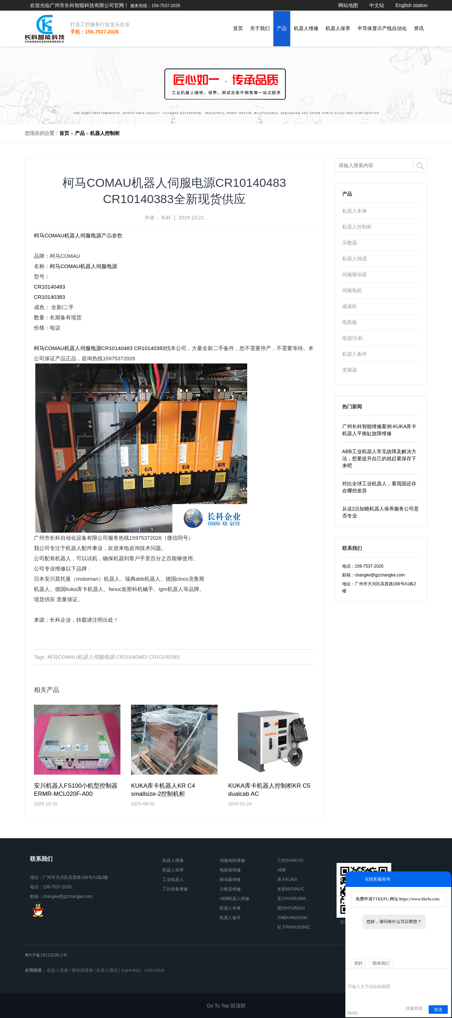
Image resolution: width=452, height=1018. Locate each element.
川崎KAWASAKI (292, 917)
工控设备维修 (175, 889)
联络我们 (381, 963)
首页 (238, 28)
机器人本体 (354, 211)
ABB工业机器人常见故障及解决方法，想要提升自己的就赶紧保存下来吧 (379, 458)
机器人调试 (107, 970)
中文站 (376, 5)
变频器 (349, 370)
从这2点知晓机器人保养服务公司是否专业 (380, 512)
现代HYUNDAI (291, 908)
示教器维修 (230, 889)
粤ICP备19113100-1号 (46, 955)
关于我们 (260, 28)
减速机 (349, 306)
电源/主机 (352, 338)
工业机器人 (173, 879)
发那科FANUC (290, 889)
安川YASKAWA (291, 898)
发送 (438, 1009)
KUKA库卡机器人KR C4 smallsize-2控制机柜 (163, 789)
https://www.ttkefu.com (419, 898)
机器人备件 (354, 354)
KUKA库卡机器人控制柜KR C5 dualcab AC (269, 789)
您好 (358, 963)
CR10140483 (49, 287)
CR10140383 (49, 297)
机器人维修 (306, 28)
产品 (282, 28)
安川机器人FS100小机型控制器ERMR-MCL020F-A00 (76, 789)
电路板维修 (230, 870)
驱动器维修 (230, 879)
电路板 (349, 322)
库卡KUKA (287, 879)
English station (412, 5)
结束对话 (414, 1008)
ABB (281, 870)
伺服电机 (352, 290)
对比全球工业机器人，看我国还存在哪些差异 (379, 487)
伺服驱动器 (354, 274)
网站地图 (348, 5)
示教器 (349, 242)
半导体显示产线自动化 (382, 28)
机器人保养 (338, 28)
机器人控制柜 (105, 133)
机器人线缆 (354, 258)
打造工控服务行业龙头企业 (100, 24)
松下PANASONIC (293, 927)
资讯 (419, 28)
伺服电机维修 (232, 860)
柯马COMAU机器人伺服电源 (67, 235)
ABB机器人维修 (234, 898)
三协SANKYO (290, 860)
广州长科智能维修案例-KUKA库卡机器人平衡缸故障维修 (379, 430)
